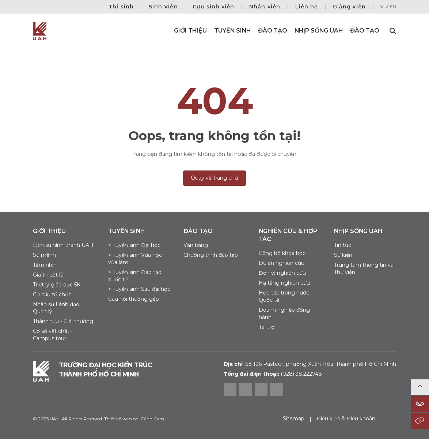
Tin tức (342, 245)
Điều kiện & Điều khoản (345, 418)
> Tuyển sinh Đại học (134, 245)
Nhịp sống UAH (319, 30)
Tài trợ (266, 327)
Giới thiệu (190, 30)
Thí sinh (121, 6)
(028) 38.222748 (301, 374)
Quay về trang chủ (214, 178)
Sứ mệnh (44, 255)
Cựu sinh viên (214, 6)
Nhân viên (264, 6)
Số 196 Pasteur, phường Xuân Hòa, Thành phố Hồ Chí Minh (310, 364)
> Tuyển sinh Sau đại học (139, 289)
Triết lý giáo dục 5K (56, 284)
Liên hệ (306, 6)
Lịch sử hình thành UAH (63, 245)
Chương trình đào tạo (210, 255)
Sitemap (293, 418)
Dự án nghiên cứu (281, 263)
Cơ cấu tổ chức (52, 294)
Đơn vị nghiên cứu (282, 273)
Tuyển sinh (232, 30)
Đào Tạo (364, 30)
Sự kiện (343, 255)
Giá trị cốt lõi (49, 274)
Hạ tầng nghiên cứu (284, 282)
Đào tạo (272, 30)
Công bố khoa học (282, 253)
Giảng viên (349, 6)
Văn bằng (195, 245)
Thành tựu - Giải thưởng (63, 321)
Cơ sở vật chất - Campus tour (53, 335)
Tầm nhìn (45, 265)
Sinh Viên (163, 6)
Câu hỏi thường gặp (133, 299)
